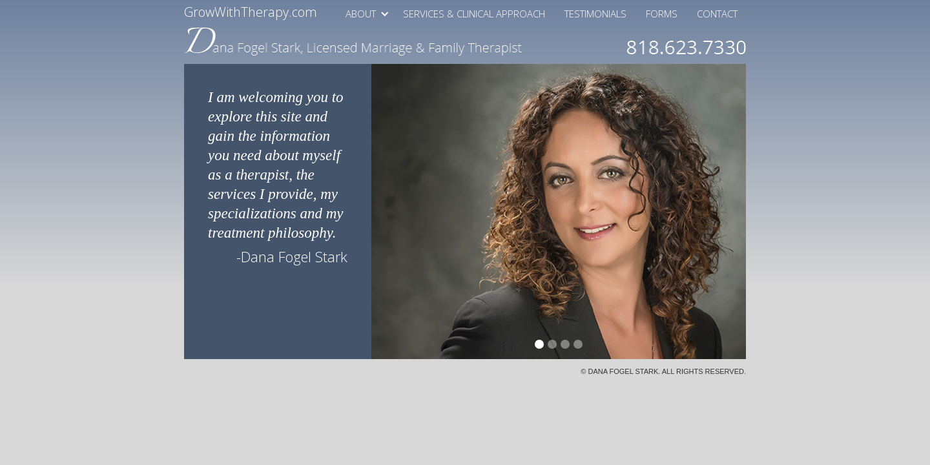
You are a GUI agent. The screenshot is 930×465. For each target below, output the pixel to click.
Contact (717, 13)
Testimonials (595, 13)
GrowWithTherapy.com (250, 11)
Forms (661, 13)
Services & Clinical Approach (474, 13)
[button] (363, 13)
